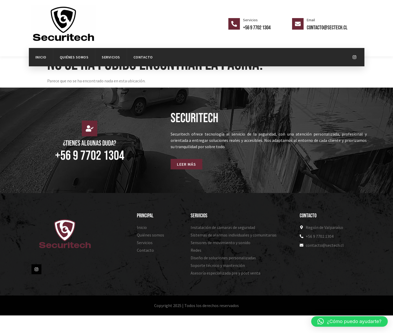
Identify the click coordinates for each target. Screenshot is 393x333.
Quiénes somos (74, 57)
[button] (349, 321)
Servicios (111, 57)
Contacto (143, 57)
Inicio (40, 57)
